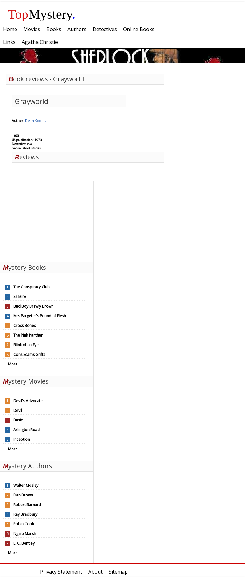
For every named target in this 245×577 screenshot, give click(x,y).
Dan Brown (23, 495)
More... (14, 364)
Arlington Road (26, 429)
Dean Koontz (36, 120)
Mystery (42, 14)
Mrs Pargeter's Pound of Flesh (39, 316)
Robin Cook (23, 524)
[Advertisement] (46, 220)
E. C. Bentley (24, 543)
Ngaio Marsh (24, 533)
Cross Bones (24, 325)
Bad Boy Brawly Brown (33, 306)
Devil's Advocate (28, 400)
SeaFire (19, 296)
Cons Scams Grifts (29, 354)
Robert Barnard (27, 504)
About (95, 571)
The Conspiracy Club (31, 287)
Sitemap (118, 571)
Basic (18, 420)
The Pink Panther (28, 335)
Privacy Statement (61, 571)
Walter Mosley (25, 485)
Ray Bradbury (25, 514)
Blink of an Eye (26, 344)
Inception (21, 439)
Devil (17, 410)
